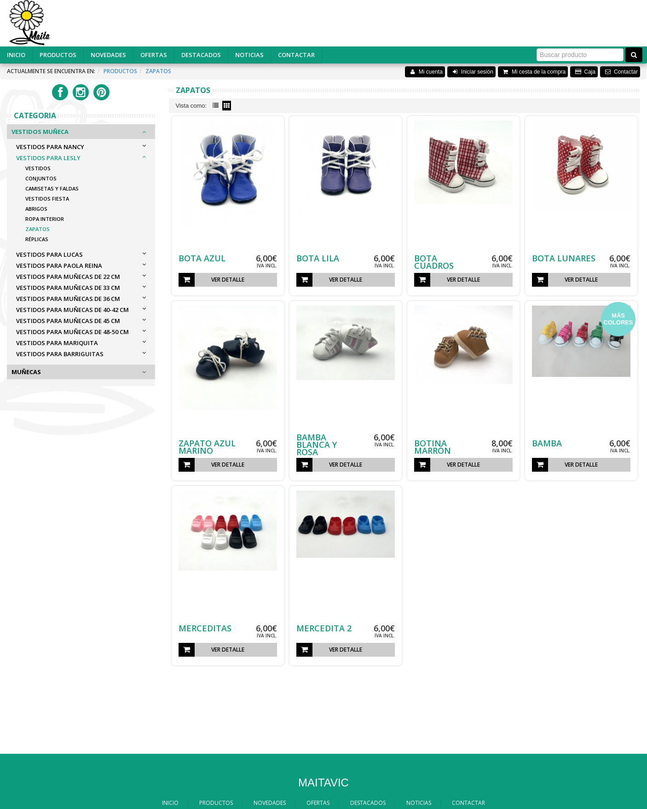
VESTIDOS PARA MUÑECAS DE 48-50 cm (72, 332)
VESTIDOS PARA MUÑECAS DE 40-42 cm (72, 310)
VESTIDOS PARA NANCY (50, 147)
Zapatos (158, 71)
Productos (120, 71)
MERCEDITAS (205, 628)
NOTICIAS (249, 55)
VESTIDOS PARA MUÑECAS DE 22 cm (68, 276)
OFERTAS (153, 55)
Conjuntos (41, 178)
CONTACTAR (296, 55)
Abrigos (36, 208)
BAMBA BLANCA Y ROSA (316, 444)
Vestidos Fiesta (47, 198)
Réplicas (36, 239)
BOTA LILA (317, 258)
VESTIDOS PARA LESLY (48, 158)
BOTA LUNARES (563, 258)
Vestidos (38, 168)
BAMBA (547, 443)
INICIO (16, 55)
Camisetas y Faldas (52, 188)
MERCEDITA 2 (324, 628)
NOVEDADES (108, 55)
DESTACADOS (201, 55)
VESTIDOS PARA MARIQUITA (57, 343)
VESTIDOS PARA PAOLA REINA (59, 265)
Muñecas (26, 372)
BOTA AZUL (202, 258)
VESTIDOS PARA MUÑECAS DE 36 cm (68, 299)
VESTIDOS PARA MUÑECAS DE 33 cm (68, 287)
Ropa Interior (44, 218)
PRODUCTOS (58, 55)
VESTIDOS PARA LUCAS (49, 254)
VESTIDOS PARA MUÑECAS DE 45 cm (68, 321)
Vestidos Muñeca (40, 131)
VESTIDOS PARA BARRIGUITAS (60, 354)
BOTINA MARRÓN (432, 446)
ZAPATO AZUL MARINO (207, 446)
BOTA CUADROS (434, 261)
